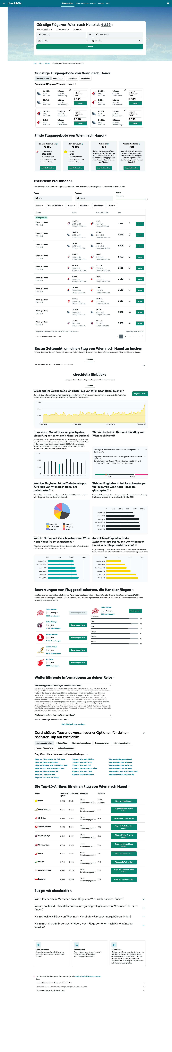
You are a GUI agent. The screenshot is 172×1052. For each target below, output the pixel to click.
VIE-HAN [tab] (90, 359)
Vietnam (47, 63)
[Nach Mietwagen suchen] (4, 19)
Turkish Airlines (51, 634)
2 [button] (125, 336)
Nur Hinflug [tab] (85, 78)
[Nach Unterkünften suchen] (4, 14)
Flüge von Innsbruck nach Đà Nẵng (121, 774)
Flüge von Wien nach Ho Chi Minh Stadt (50, 759)
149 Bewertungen (52, 666)
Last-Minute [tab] (72, 78)
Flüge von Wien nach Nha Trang (120, 765)
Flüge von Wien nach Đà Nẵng (83, 759)
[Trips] (4, 30)
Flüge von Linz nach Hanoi (45, 774)
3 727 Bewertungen (53, 628)
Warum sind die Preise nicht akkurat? (91, 990)
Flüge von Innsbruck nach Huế (83, 774)
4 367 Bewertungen (53, 641)
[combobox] (45, 29)
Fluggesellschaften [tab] (102, 743)
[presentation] (113, 25)
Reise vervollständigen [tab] (122, 743)
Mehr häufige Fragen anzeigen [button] (73, 724)
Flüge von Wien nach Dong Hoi (46, 771)
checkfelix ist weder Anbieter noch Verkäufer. (91, 983)
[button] (3, 3)
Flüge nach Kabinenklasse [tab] (81, 743)
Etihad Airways (51, 647)
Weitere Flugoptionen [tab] (66, 748)
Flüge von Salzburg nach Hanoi (120, 759)
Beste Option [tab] (58, 78)
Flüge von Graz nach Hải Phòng (47, 777)
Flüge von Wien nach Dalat (82, 771)
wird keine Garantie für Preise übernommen (87, 976)
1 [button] (121, 336)
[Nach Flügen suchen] (4, 10)
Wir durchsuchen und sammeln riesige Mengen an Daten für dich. (91, 987)
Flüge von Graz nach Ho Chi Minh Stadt (50, 768)
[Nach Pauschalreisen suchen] (4, 24)
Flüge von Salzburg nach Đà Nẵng (84, 768)
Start (35, 63)
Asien (40, 63)
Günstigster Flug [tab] (43, 78)
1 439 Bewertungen (53, 653)
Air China (49, 659)
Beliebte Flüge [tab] (62, 743)
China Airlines (51, 609)
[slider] (146, 199)
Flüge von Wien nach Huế (81, 765)
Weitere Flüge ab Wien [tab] (45, 748)
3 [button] (130, 336)
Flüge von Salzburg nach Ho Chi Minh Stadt (51, 765)
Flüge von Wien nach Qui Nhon (120, 768)
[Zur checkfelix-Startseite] (15, 3)
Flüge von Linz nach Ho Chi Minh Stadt (123, 771)
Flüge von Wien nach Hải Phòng (120, 762)
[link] (48, 168)
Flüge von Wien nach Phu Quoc (46, 762)
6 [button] (139, 336)
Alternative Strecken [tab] (44, 743)
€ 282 (106, 25)
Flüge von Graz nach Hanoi (82, 762)
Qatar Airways (51, 622)
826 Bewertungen (53, 616)
